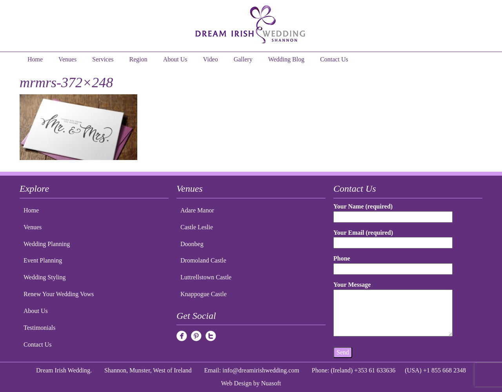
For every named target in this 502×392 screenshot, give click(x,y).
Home (35, 59)
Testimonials (40, 327)
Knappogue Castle (203, 294)
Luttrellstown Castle (205, 277)
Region (138, 59)
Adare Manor (197, 210)
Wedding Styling (45, 277)
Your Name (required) (393, 211)
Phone (393, 263)
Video (210, 59)
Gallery (243, 59)
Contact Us (334, 59)
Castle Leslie (196, 227)
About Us (175, 59)
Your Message (393, 309)
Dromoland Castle (203, 260)
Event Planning (43, 260)
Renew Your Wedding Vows (59, 294)
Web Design (236, 383)
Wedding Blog (286, 59)
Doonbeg (192, 244)
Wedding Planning (47, 244)
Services (102, 59)
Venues (67, 59)
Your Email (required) (393, 237)
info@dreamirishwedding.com (260, 370)
